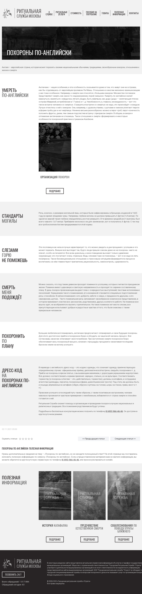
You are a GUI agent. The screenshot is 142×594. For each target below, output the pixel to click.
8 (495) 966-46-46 (114, 411)
